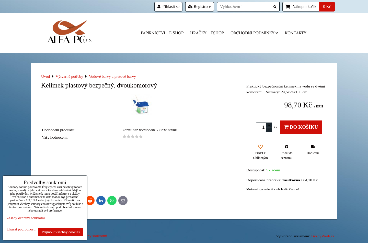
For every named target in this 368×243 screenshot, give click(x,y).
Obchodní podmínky (254, 32)
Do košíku (301, 127)
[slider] (132, 137)
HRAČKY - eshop (207, 32)
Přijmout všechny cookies (61, 232)
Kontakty (295, 32)
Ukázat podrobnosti (21, 229)
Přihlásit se (168, 6)
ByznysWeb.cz (323, 236)
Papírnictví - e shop (162, 32)
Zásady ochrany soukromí (26, 218)
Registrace (199, 6)
